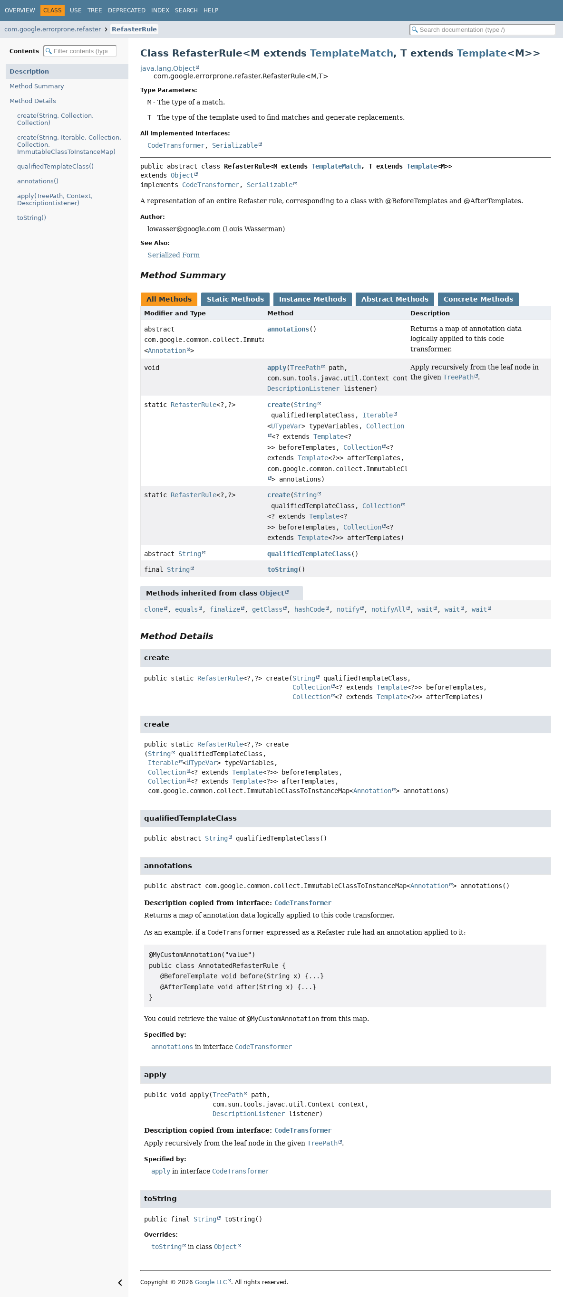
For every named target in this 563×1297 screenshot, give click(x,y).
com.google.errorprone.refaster (52, 29)
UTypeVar (286, 426)
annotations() (37, 181)
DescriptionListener (303, 388)
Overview (20, 10)
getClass (267, 609)
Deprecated (127, 10)
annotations (288, 329)
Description (29, 71)
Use (76, 10)
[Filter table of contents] (80, 51)
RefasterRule (134, 29)
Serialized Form (173, 255)
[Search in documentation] (482, 30)
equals (186, 609)
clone (153, 609)
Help (211, 10)
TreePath (305, 367)
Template (482, 53)
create (278, 404)
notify (348, 609)
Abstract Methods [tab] (394, 299)
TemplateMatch (351, 53)
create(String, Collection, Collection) (55, 119)
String (305, 404)
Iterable (377, 415)
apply (276, 367)
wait (425, 609)
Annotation (167, 350)
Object (182, 175)
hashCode (309, 609)
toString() (31, 217)
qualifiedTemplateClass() (55, 166)
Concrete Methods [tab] (478, 299)
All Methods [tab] (169, 299)
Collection (362, 447)
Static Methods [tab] (235, 299)
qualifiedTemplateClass (309, 554)
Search (186, 10)
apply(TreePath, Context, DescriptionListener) (55, 199)
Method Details (33, 100)
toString (282, 569)
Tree (94, 10)
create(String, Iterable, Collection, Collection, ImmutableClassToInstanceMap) (69, 144)
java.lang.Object (167, 68)
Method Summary (37, 86)
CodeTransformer (175, 145)
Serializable (235, 145)
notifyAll (388, 609)
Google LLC (211, 1282)
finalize (225, 609)
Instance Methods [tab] (312, 299)
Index (160, 10)
